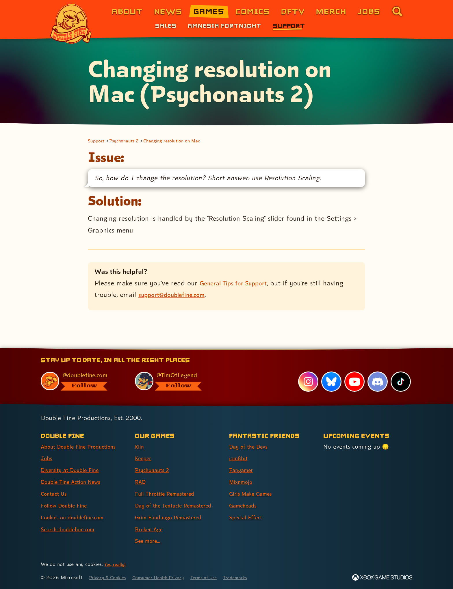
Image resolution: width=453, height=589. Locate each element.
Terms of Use (217, 578)
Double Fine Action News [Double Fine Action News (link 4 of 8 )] (74, 482)
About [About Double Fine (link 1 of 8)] (127, 11)
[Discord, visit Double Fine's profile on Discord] (377, 381)
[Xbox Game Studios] (382, 577)
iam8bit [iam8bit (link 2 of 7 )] (239, 458)
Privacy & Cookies (109, 578)
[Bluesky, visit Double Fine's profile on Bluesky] (330, 381)
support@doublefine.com (175, 295)
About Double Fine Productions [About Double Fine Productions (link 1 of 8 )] (83, 446)
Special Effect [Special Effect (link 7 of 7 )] (247, 517)
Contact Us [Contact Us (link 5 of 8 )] (55, 493)
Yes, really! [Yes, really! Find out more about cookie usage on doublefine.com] (116, 564)
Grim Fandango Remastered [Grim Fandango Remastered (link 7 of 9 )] (173, 517)
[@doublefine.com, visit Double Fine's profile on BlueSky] (81, 380)
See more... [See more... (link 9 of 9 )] (149, 541)
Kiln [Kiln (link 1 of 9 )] (140, 446)
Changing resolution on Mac (182, 141)
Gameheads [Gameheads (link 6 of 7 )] (245, 505)
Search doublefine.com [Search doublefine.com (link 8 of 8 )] (71, 529)
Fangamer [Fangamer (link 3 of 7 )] (243, 470)
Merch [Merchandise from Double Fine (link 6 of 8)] (331, 11)
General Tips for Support (238, 283)
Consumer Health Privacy (166, 578)
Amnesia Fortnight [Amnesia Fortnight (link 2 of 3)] (224, 25)
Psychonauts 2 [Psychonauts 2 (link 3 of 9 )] (154, 470)
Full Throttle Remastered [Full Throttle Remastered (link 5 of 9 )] (168, 493)
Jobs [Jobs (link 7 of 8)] (369, 11)
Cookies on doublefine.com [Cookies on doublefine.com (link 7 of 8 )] (76, 517)
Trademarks (251, 578)
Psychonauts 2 (128, 141)
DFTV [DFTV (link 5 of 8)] (293, 11)
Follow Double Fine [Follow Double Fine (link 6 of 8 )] (66, 505)
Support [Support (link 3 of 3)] (289, 25)
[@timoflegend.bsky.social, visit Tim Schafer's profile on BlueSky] (175, 380)
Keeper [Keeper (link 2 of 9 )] (144, 458)
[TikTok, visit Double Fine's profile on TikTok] (400, 381)
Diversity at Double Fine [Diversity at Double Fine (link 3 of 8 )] (73, 470)
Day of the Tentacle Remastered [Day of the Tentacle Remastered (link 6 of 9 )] (178, 505)
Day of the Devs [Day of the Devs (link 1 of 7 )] (250, 446)
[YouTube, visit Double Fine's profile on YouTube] (354, 381)
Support (97, 141)
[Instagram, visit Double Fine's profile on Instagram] (307, 381)
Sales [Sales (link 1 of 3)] (166, 25)
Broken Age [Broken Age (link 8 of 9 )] (150, 529)
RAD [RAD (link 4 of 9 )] (141, 482)
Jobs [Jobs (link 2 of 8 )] (47, 458)
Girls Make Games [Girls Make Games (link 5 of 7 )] (253, 493)
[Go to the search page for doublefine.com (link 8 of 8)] (397, 11)
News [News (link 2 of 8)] (168, 11)
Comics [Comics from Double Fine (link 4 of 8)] (253, 11)
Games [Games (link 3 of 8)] (209, 11)
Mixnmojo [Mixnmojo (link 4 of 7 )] (242, 482)
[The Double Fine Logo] (71, 23)
